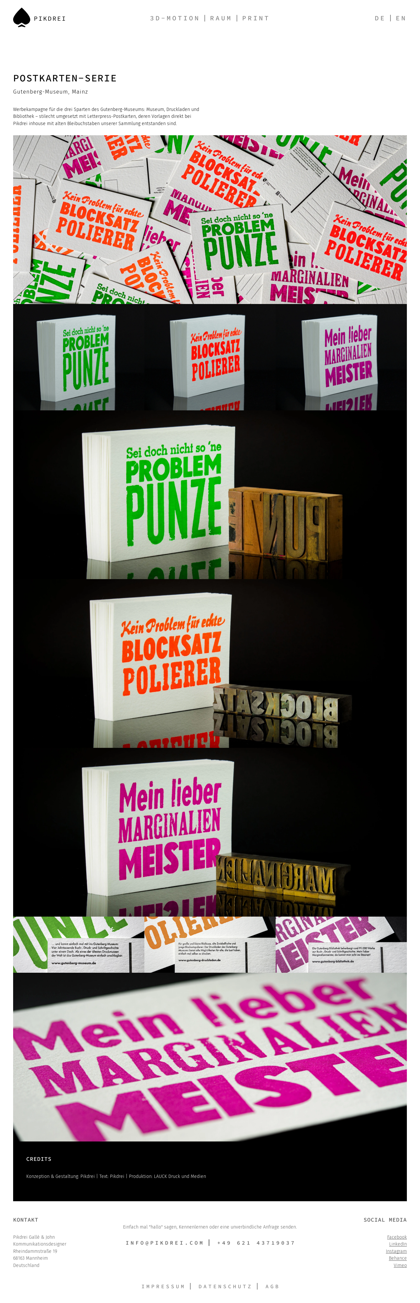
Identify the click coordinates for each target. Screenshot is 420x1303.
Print (256, 18)
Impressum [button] (163, 1286)
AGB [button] (272, 1286)
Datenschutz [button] (226, 1286)
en (401, 18)
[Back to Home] (39, 17)
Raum (221, 18)
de (380, 18)
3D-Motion (175, 18)
